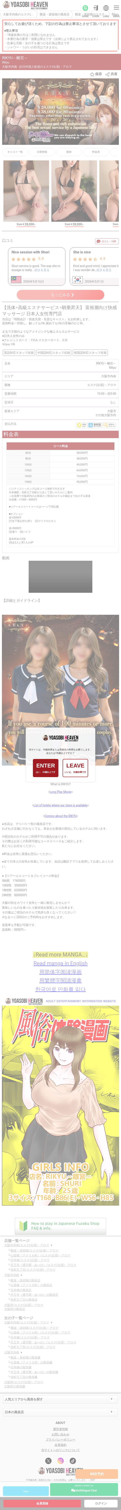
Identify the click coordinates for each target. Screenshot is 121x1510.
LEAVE (75, 768)
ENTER (45, 768)
